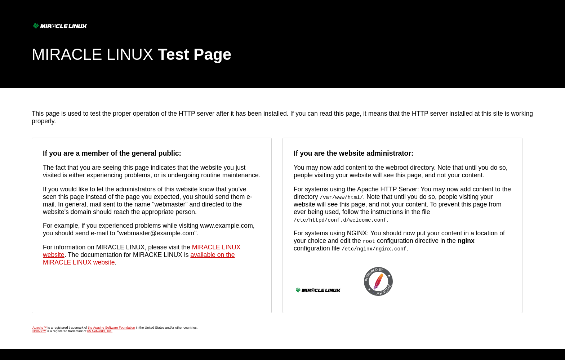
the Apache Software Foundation (111, 327)
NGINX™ (39, 331)
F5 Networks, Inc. (99, 331)
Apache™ (39, 327)
